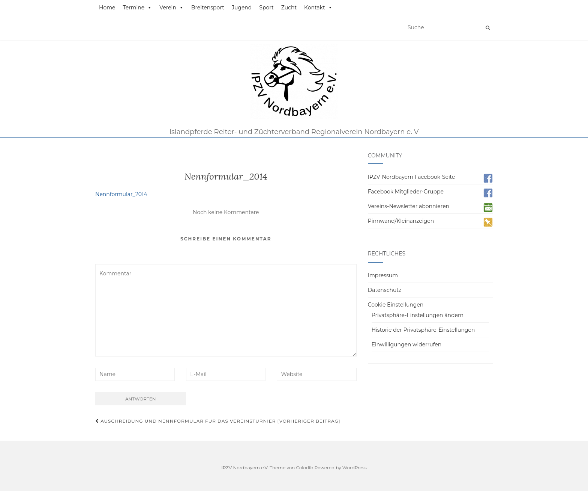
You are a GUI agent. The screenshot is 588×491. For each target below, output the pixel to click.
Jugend (242, 7)
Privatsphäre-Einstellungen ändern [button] (418, 315)
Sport (266, 7)
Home (107, 7)
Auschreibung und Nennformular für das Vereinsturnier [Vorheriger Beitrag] (217, 421)
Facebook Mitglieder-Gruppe (406, 191)
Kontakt (318, 7)
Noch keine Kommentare (226, 212)
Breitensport (207, 7)
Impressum (383, 275)
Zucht (289, 7)
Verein (171, 7)
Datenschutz (384, 290)
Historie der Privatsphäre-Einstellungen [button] (423, 329)
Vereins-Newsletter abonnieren (408, 206)
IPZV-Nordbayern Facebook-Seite (411, 177)
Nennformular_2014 (121, 194)
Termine (137, 7)
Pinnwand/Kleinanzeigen (401, 221)
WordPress (354, 467)
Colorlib (305, 467)
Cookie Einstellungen (396, 304)
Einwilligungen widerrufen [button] (407, 344)
